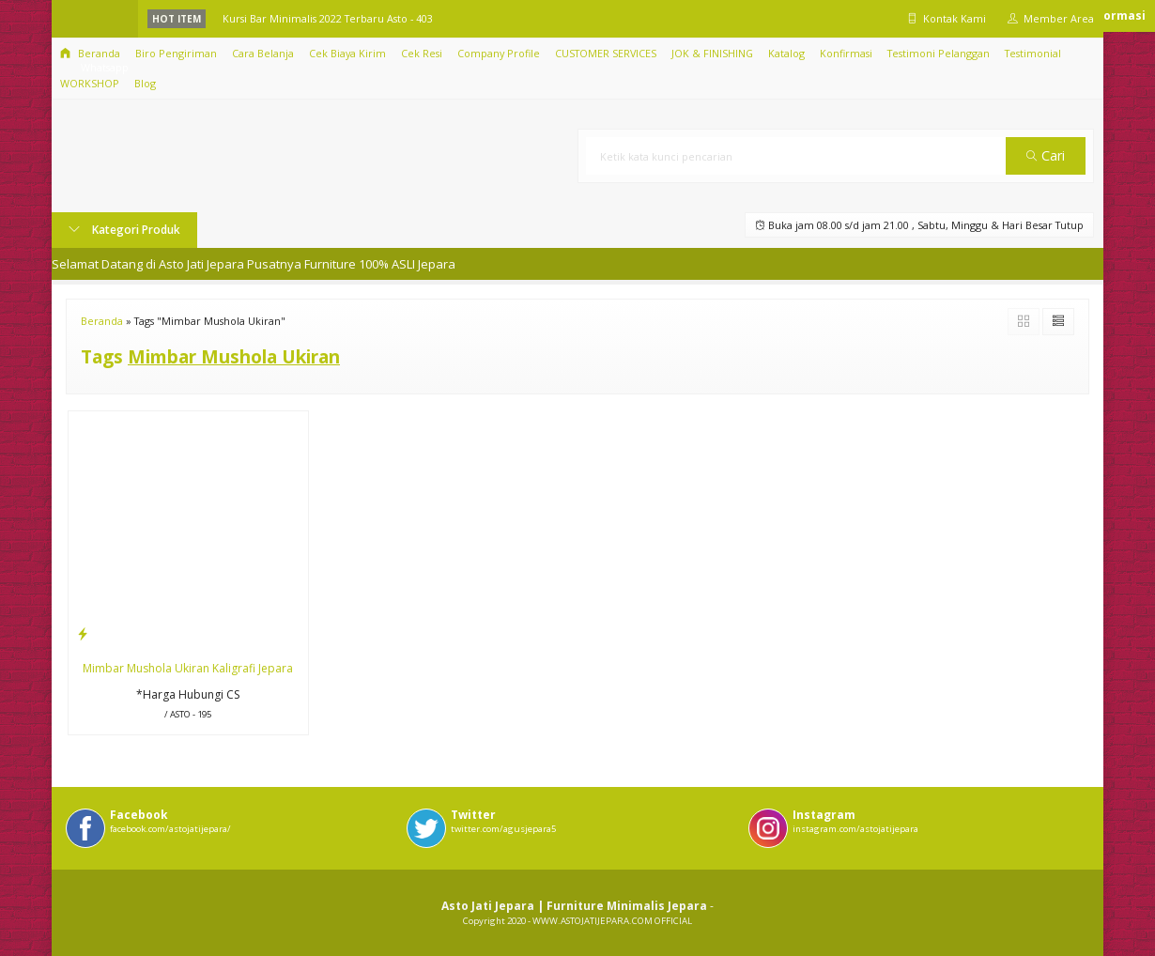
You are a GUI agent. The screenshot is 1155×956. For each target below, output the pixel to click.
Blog (145, 83)
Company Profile (498, 53)
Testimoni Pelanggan (938, 53)
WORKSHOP (89, 83)
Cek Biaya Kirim (347, 53)
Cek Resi (421, 53)
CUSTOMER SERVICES (605, 53)
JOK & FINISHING (712, 53)
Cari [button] (1045, 155)
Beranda (90, 53)
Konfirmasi (846, 53)
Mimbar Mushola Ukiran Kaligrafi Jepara (188, 668)
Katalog (786, 53)
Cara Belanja (263, 53)
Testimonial (1033, 53)
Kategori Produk (124, 230)
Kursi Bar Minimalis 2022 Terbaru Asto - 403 (328, 18)
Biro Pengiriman (176, 53)
